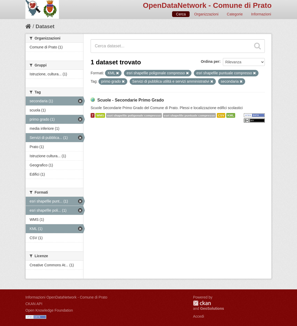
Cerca (181, 14)
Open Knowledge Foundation (49, 310)
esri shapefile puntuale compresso (189, 115)
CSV (221, 115)
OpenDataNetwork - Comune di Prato (207, 5)
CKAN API (33, 304)
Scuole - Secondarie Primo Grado (130, 100)
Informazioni (261, 14)
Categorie (235, 14)
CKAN (202, 303)
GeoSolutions (212, 308)
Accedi (198, 316)
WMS (100, 115)
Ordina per (210, 61)
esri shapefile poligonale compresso (134, 115)
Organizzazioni (206, 14)
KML (230, 115)
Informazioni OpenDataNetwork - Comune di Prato (66, 297)
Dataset (45, 26)
